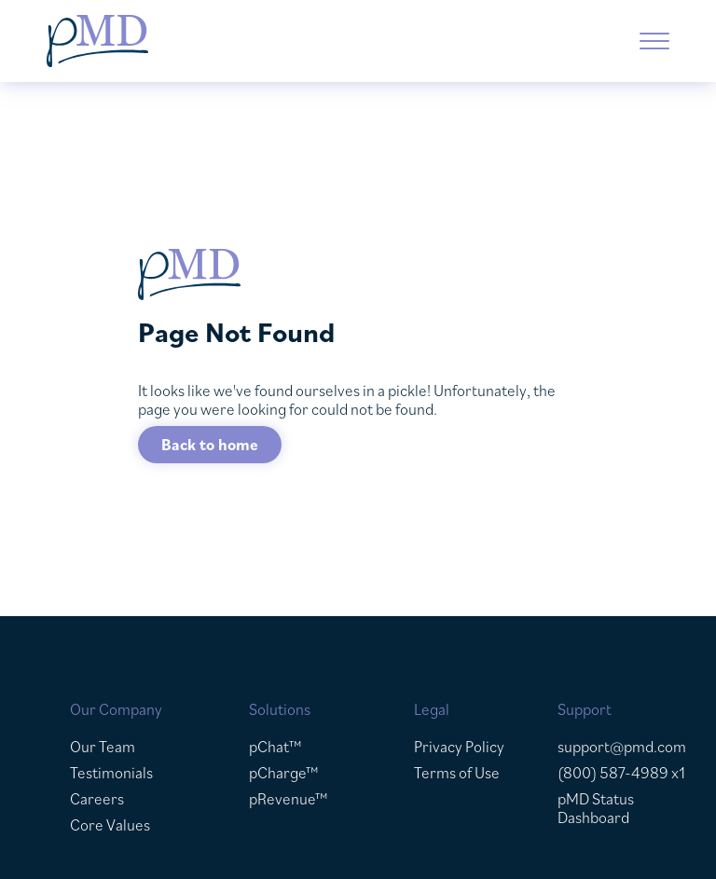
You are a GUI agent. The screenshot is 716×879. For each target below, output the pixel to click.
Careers (97, 799)
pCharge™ (284, 772)
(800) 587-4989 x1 (621, 772)
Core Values (110, 825)
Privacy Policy (459, 746)
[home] (200, 41)
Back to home (209, 444)
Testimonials (111, 772)
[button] (654, 41)
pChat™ (275, 746)
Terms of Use (457, 772)
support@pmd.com (622, 746)
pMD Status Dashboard (596, 808)
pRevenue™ (288, 799)
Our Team (102, 746)
